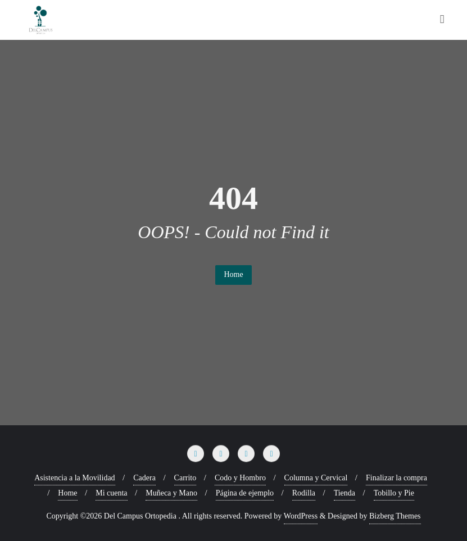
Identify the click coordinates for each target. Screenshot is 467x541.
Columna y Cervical (316, 478)
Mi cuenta (111, 493)
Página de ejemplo (245, 493)
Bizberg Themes (395, 516)
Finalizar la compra (396, 478)
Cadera (144, 478)
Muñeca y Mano (171, 493)
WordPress (301, 516)
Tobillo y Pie (394, 493)
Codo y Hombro (240, 478)
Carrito (185, 478)
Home (233, 274)
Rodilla (303, 493)
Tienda (344, 493)
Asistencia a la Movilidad (74, 478)
